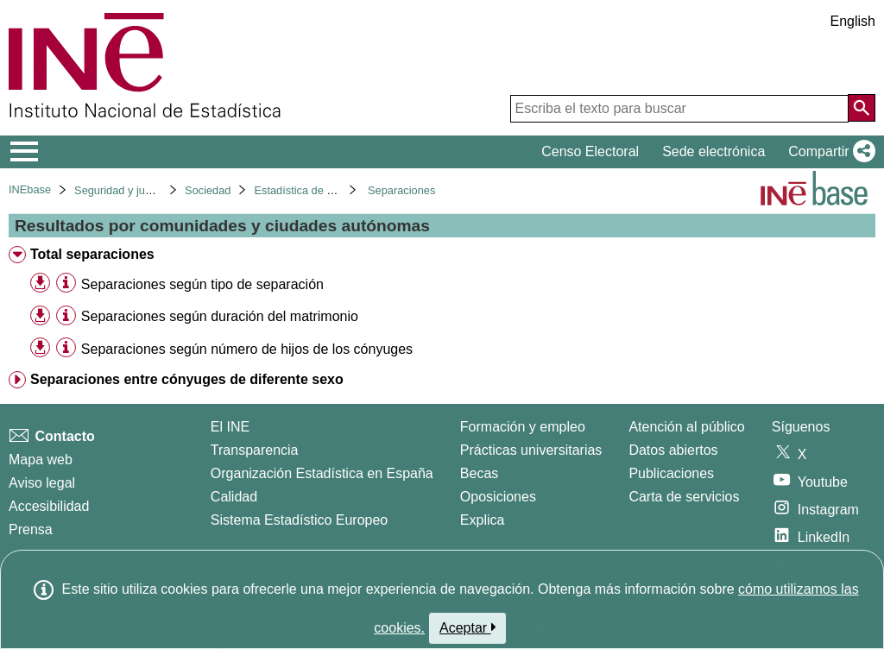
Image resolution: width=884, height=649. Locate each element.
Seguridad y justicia (122, 190)
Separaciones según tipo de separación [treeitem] (202, 284)
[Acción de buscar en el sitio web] (861, 108)
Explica (482, 520)
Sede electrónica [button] (713, 151)
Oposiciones (498, 496)
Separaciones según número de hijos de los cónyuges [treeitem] (247, 349)
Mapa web (41, 459)
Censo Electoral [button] (590, 151)
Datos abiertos (672, 450)
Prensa (31, 529)
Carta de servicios (683, 496)
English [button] (852, 21)
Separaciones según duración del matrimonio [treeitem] (219, 316)
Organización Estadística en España (322, 473)
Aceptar (467, 627)
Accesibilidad (49, 506)
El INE (230, 426)
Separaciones (401, 190)
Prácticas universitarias (531, 450)
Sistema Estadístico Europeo (299, 520)
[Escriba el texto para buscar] (679, 109)
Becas (479, 473)
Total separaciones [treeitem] (92, 254)
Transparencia (255, 450)
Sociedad (207, 190)
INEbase (30, 189)
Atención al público (686, 426)
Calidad (234, 496)
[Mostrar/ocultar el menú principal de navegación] (25, 151)
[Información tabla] (66, 283)
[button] (828, 151)
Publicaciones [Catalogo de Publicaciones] (671, 473)
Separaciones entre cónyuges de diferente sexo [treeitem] (187, 379)
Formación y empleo (522, 426)
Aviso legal (42, 483)
